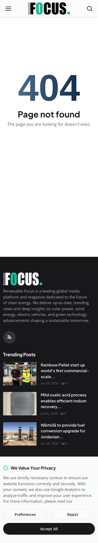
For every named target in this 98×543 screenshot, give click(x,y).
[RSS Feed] (9, 337)
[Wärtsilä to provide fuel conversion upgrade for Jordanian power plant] (20, 434)
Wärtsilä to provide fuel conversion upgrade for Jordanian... (63, 430)
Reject (72, 514)
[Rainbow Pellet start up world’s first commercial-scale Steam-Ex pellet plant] (20, 373)
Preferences (25, 514)
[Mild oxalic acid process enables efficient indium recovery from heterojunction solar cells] (20, 403)
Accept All (49, 528)
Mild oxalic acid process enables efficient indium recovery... (64, 400)
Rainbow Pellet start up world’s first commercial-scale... (65, 370)
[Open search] (89, 8)
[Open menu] (8, 8)
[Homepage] (49, 8)
